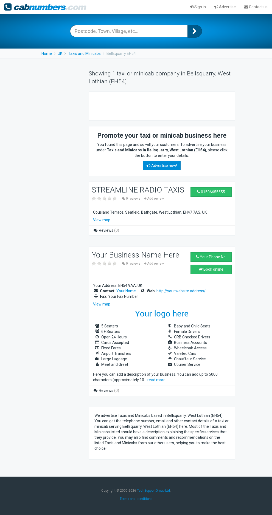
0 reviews (131, 198)
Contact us (256, 7)
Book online (211, 269)
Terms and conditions (136, 499)
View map (101, 220)
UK (60, 53)
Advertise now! (162, 165)
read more (156, 380)
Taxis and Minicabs (84, 53)
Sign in (198, 7)
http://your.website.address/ (181, 291)
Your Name (126, 291)
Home (46, 53)
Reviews (106, 230)
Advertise (225, 7)
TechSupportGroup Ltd (153, 491)
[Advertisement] (158, 105)
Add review (154, 198)
